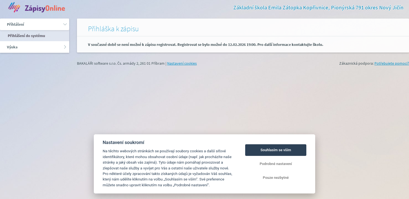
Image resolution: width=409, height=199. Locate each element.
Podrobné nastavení (276, 164)
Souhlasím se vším (275, 150)
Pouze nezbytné (276, 178)
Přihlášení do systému (26, 35)
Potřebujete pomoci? (391, 63)
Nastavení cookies (182, 63)
